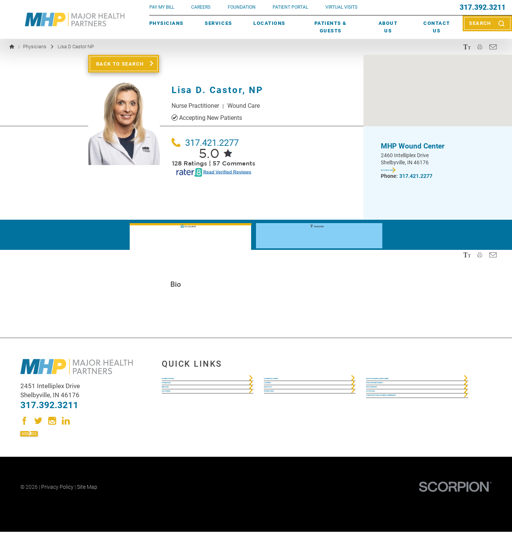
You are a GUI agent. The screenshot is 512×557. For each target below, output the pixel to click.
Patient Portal (183, 384)
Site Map (87, 513)
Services (218, 23)
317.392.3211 (483, 7)
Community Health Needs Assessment (401, 449)
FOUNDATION (242, 7)
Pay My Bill (381, 429)
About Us (388, 27)
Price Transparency (394, 399)
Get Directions (403, 171)
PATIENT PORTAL (290, 7)
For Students (385, 414)
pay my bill (161, 7)
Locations (269, 23)
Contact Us (436, 27)
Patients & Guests (330, 27)
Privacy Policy (57, 513)
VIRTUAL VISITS (341, 7)
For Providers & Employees (404, 384)
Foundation (280, 429)
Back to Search (120, 63)
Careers (200, 7)
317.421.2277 (205, 143)
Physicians (166, 23)
